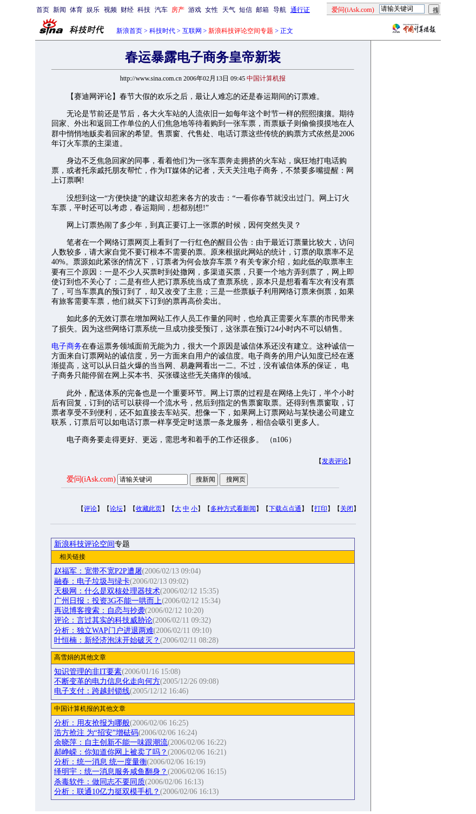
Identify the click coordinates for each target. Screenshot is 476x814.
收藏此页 (149, 508)
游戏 (194, 10)
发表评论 (335, 461)
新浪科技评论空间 (84, 544)
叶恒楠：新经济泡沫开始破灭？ (107, 640)
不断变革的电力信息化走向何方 (107, 681)
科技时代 (162, 31)
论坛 (116, 508)
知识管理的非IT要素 (88, 672)
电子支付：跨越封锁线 (92, 691)
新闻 (59, 10)
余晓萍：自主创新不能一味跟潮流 (111, 742)
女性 (211, 10)
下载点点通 (285, 508)
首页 (42, 10)
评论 (90, 508)
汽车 (161, 10)
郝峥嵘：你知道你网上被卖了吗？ (111, 752)
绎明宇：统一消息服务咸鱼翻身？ (111, 772)
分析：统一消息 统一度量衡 (100, 762)
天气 (228, 10)
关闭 (346, 508)
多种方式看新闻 (233, 508)
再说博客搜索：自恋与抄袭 (99, 610)
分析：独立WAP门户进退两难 (104, 630)
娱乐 (93, 10)
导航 (279, 10)
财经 (127, 10)
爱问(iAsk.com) (91, 479)
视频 (110, 10)
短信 (245, 10)
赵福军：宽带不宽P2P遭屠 (98, 571)
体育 (76, 10)
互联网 (192, 31)
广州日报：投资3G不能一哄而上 (108, 601)
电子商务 (66, 346)
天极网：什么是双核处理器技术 (107, 591)
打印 (320, 508)
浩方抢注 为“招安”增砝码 (96, 733)
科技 (143, 10)
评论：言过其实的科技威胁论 (103, 620)
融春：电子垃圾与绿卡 (92, 581)
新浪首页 (129, 31)
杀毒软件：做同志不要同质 (99, 782)
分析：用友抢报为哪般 (92, 723)
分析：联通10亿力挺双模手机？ (107, 792)
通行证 (300, 10)
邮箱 (262, 10)
